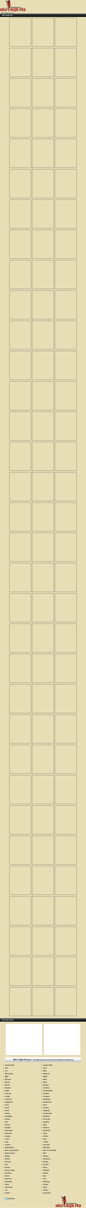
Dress (7, 1105)
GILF (6, 1122)
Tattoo (7, 1184)
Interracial (8, 1133)
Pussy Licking (10, 1170)
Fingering (46, 1110)
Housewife (46, 1130)
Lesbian (45, 1142)
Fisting (7, 1113)
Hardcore (46, 1127)
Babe (44, 1071)
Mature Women (10, 1153)
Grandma (46, 1122)
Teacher (45, 1184)
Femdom (46, 1108)
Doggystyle (9, 1102)
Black (45, 1082)
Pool (6, 1164)
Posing (7, 1167)
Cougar (7, 1096)
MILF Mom (46, 1147)
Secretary (8, 1173)
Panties (7, 1159)
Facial (7, 1108)
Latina (7, 1139)
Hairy (45, 1125)
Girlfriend (46, 1116)
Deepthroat (47, 1099)
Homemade (9, 1130)
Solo (44, 1179)
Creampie (46, 1096)
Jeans (45, 1133)
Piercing (7, 1162)
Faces (45, 1105)
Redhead (46, 1170)
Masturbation (9, 1147)
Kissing (7, 1136)
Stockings (46, 1181)
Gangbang (8, 1116)
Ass (6, 1071)
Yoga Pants (47, 1193)
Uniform (45, 1190)
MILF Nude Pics (7, 15)
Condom (46, 1093)
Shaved (45, 1173)
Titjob (45, 1187)
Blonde (7, 1085)
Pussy (45, 1167)
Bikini (45, 1079)
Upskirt (7, 1193)
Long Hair (46, 1145)
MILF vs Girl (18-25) (49, 1150)
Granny (7, 1125)
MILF (44, 1153)
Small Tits (8, 1179)
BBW (6, 1076)
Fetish (7, 1110)
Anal (6, 1068)
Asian (45, 1068)
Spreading (8, 1181)
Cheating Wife (48, 1091)
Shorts (7, 1176)
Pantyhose (46, 1159)
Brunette (8, 1088)
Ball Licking (9, 1074)
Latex (45, 1139)
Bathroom (46, 1074)
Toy (6, 1190)
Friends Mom (47, 1113)
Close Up (8, 1093)
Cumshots (8, 1099)
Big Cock (8, 1079)
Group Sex (46, 1119)
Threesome (9, 1187)
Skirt (44, 1176)
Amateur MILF (9, 1065)
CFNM (7, 1091)
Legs (6, 1142)
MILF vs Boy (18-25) (11, 1150)
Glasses (7, 1119)
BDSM (45, 1076)
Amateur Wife (47, 1065)
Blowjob (46, 1085)
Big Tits (7, 1082)
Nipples (7, 1156)
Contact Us (11, 1198)
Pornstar (46, 1164)
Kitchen (45, 1136)
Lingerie (7, 1145)
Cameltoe (46, 1088)
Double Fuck (47, 1102)
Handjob (8, 1127)
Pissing (45, 1162)
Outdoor (46, 1156)
